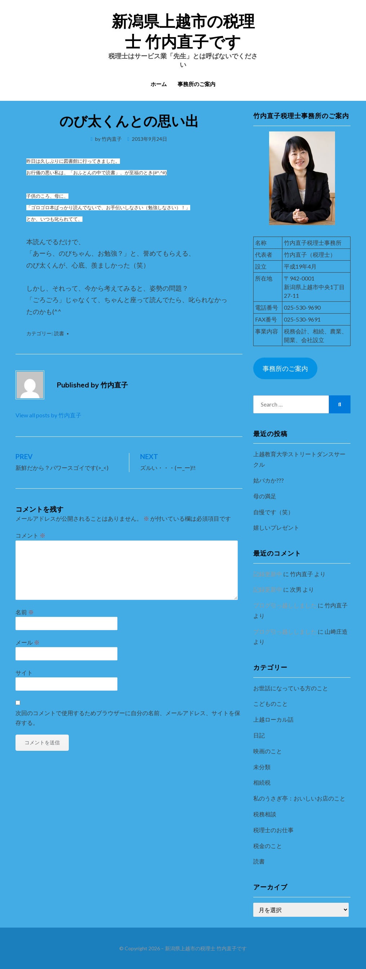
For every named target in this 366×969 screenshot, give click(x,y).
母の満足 (264, 496)
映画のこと (267, 751)
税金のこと (267, 845)
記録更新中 (267, 573)
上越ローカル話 (273, 719)
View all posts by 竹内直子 (48, 415)
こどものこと (270, 703)
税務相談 (264, 814)
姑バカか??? (268, 480)
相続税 (262, 782)
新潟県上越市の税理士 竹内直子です (206, 948)
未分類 (262, 766)
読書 (59, 333)
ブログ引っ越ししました (285, 605)
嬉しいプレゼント (276, 527)
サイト (24, 672)
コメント (30, 535)
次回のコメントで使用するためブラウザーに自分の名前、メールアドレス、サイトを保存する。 (127, 717)
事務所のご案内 (196, 84)
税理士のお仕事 (273, 829)
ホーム (159, 84)
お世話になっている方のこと (290, 688)
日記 (259, 735)
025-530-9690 (302, 307)
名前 (24, 612)
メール (27, 642)
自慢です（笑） (273, 511)
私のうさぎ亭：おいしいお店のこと (299, 798)
